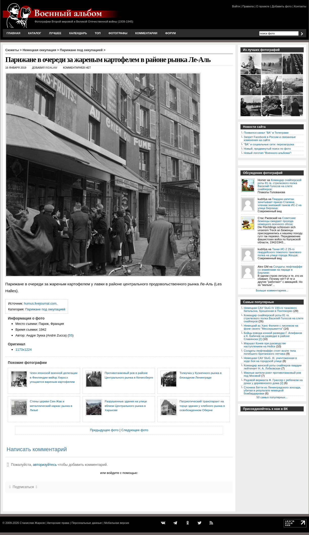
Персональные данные (87, 522)
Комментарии (146, 33)
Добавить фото (282, 6)
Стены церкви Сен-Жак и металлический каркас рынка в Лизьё (51, 406)
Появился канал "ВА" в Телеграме (266, 132)
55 (70, 335)
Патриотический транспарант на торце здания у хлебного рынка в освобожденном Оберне (202, 406)
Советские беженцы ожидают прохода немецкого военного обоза (277, 221)
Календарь (78, 33)
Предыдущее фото (104, 430)
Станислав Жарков (32, 522)
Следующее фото (134, 430)
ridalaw (51, 67)
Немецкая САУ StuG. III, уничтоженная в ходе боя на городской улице (270, 359)
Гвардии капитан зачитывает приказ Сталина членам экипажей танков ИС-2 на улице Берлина (279, 203)
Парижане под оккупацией (81, 50)
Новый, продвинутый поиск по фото (267, 148)
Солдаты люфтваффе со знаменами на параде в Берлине (280, 269)
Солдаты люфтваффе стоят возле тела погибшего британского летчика (270, 352)
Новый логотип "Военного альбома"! (268, 152)
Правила (248, 6)
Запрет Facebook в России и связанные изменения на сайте (270, 138)
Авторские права (58, 522)
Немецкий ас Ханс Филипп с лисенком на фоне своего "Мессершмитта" (271, 327)
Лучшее (55, 33)
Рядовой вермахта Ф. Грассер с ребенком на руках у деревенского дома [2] (273, 382)
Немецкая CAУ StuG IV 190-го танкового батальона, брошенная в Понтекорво (270, 309)
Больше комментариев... (272, 290)
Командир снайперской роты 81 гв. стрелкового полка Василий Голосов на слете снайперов (279, 185)
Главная (13, 33)
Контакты (300, 6)
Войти (236, 6)
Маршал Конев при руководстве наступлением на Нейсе (265, 345)
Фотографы (117, 33)
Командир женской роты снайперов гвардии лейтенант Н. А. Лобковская (273, 367)
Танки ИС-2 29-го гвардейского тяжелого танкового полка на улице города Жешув (279, 252)
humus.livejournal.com (40, 303)
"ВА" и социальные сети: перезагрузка (269, 144)
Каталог (34, 33)
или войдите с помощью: (119, 473)
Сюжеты (12, 50)
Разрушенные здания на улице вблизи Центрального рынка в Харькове (126, 406)
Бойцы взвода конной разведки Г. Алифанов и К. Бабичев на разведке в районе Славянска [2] (273, 336)
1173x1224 (23, 349)
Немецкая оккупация (39, 50)
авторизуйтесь (45, 465)
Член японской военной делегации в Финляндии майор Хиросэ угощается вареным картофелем (53, 377)
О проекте (263, 6)
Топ (98, 33)
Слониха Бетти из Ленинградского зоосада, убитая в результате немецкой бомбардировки (272, 390)
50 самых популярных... (272, 397)
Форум (170, 33)
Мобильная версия (116, 522)
